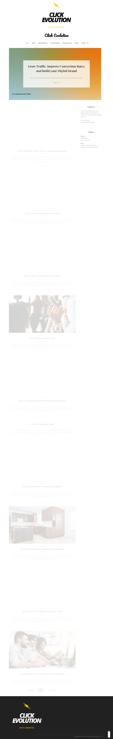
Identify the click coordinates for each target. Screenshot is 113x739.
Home (27, 43)
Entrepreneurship (67, 43)
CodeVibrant (101, 736)
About (33, 43)
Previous (31, 690)
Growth (76, 43)
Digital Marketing (42, 43)
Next (54, 690)
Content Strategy (55, 43)
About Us (56, 83)
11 (49, 690)
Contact (83, 43)
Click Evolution (56, 35)
